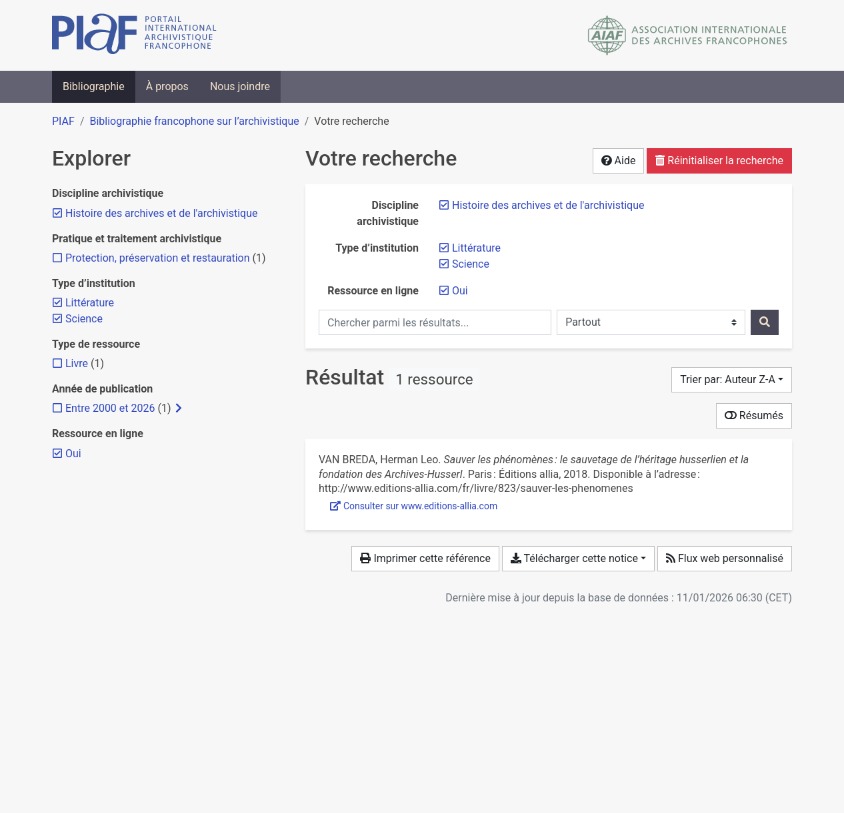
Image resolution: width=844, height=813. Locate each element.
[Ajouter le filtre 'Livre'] (76, 363)
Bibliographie (94, 86)
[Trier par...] (731, 379)
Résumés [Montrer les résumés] (754, 415)
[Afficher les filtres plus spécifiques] (178, 408)
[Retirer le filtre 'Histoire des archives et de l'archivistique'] (548, 205)
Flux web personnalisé (724, 558)
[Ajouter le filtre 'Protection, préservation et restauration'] (157, 258)
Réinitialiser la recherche (719, 160)
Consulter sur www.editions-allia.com (413, 506)
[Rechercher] (765, 322)
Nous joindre (240, 86)
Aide (618, 160)
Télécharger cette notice (574, 558)
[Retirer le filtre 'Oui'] (460, 290)
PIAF (63, 121)
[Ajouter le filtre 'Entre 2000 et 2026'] (110, 408)
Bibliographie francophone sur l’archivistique (194, 121)
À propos (167, 86)
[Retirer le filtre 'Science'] (470, 264)
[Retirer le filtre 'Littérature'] (476, 248)
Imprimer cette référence (425, 558)
